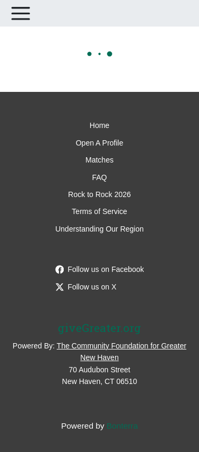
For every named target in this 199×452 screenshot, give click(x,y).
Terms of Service (99, 211)
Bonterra (122, 425)
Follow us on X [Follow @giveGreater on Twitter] (86, 287)
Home (99, 125)
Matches (99, 160)
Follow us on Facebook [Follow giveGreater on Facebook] (99, 269)
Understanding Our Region (99, 229)
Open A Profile (100, 143)
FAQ (99, 177)
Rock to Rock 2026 (99, 194)
